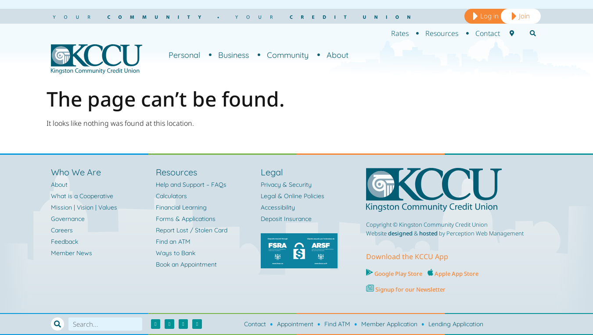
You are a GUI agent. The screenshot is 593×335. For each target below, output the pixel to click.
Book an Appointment (186, 264)
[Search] (57, 324)
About (333, 55)
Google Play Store (397, 274)
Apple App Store (456, 274)
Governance (68, 219)
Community (283, 55)
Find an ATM (173, 242)
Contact (255, 324)
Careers (62, 230)
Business (229, 55)
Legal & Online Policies (292, 196)
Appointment (295, 324)
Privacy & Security (286, 185)
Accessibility (278, 207)
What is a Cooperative (82, 196)
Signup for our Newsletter (410, 289)
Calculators (171, 196)
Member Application (389, 324)
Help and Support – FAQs (191, 185)
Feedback (64, 242)
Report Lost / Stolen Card (191, 230)
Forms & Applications (186, 219)
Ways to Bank (175, 253)
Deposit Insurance (286, 219)
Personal (184, 55)
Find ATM (337, 324)
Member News (71, 253)
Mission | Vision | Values (84, 207)
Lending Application (455, 324)
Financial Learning (181, 207)
